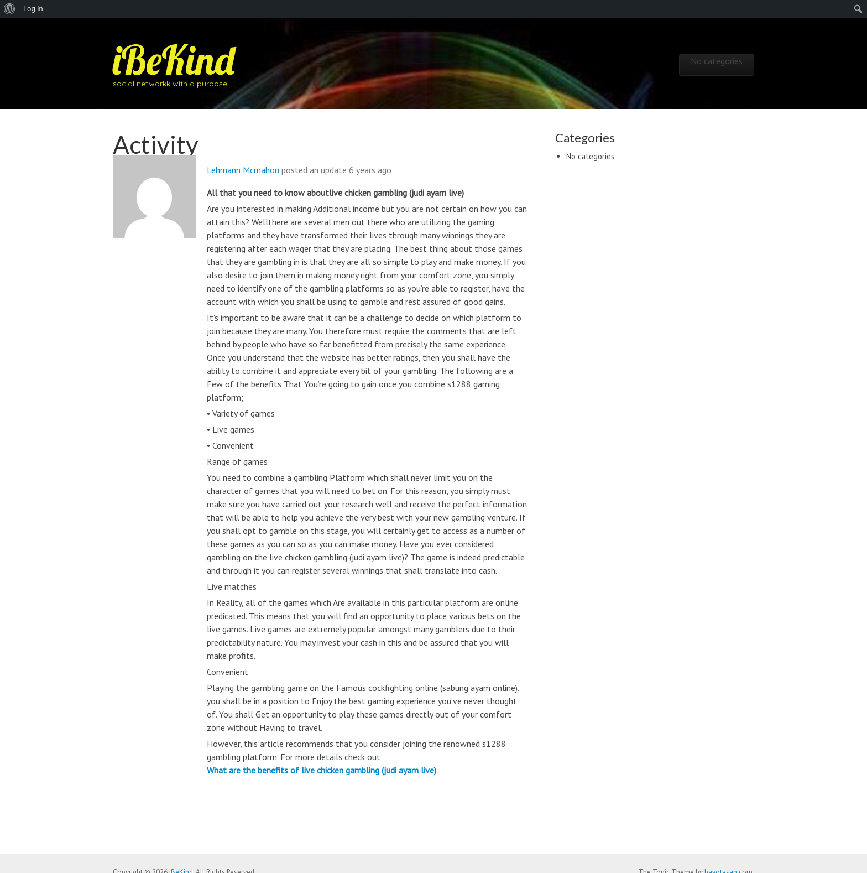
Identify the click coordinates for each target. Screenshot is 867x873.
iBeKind (173, 60)
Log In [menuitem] (33, 8)
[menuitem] (9, 9)
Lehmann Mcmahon (243, 169)
